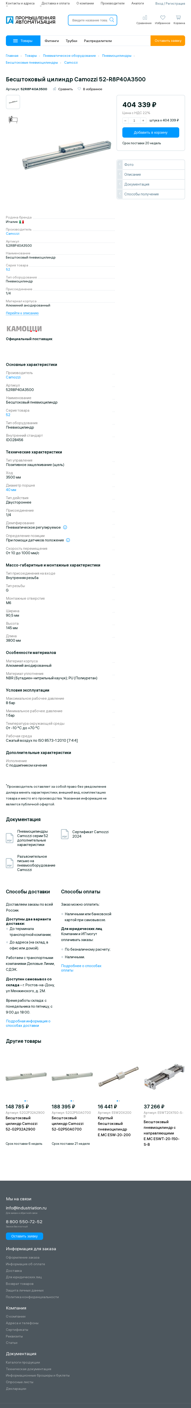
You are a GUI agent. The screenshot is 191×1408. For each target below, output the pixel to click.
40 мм (11, 489)
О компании (85, 3)
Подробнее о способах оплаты (81, 968)
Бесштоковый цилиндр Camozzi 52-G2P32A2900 (22, 1124)
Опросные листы (19, 1382)
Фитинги (52, 41)
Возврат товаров (20, 1284)
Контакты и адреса (20, 3)
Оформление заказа (22, 1257)
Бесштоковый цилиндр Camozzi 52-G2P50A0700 (68, 1124)
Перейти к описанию (22, 313)
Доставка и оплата (55, 3)
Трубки (71, 41)
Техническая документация (28, 1369)
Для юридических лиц (24, 1277)
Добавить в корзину (150, 132)
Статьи (11, 1343)
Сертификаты (17, 1330)
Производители (113, 3)
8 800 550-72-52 (24, 1221)
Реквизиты (14, 1336)
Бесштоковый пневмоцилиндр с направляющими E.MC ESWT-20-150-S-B (161, 1133)
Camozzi (12, 233)
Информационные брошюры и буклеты (38, 1375)
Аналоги (137, 3)
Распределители (98, 41)
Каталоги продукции (23, 1362)
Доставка (14, 1271)
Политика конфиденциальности (32, 1297)
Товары (22, 41)
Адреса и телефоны (22, 1323)
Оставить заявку (168, 40)
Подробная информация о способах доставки (28, 1023)
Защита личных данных (25, 1290)
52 (8, 269)
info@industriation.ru (26, 1208)
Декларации (16, 1389)
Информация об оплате (25, 1264)
